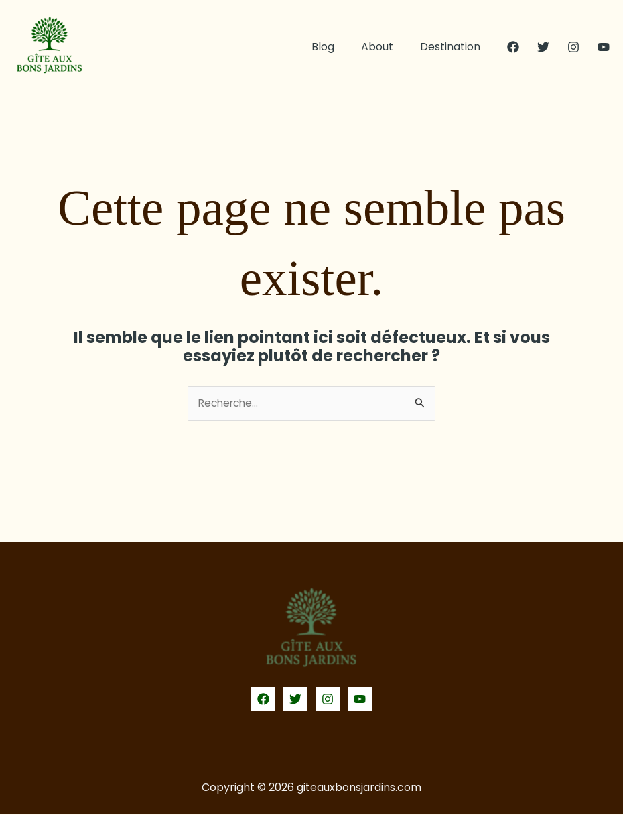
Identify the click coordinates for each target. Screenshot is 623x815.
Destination (453, 46)
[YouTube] (604, 47)
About (385, 46)
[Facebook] (513, 47)
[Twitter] (543, 47)
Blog (336, 46)
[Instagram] (573, 47)
